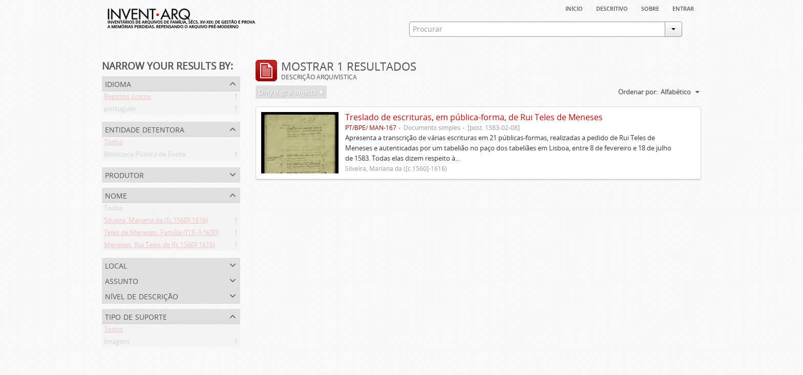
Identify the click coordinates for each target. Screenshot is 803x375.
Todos (113, 143)
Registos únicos (127, 98)
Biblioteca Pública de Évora (144, 156)
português (120, 110)
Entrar (683, 7)
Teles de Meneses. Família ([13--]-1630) (161, 234)
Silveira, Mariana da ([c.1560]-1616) (156, 222)
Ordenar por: (638, 91)
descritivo (612, 7)
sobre (650, 7)
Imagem (116, 343)
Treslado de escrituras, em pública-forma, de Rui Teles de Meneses (474, 117)
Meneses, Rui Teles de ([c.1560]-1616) (159, 246)
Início (574, 7)
